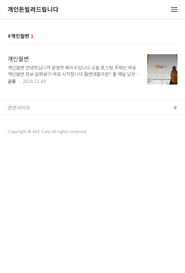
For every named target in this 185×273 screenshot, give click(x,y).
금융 (12, 81)
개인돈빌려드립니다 (33, 10)
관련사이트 (19, 107)
